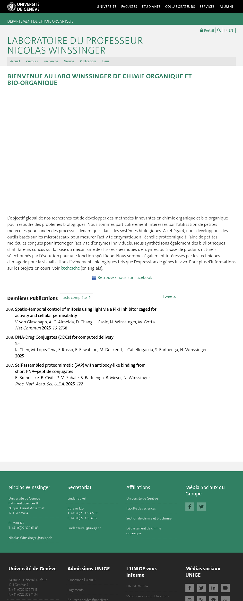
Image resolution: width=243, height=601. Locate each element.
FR (225, 30)
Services (207, 6)
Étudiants (151, 6)
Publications (88, 61)
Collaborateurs (180, 6)
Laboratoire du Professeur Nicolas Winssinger (75, 41)
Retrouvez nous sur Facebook (122, 277)
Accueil (15, 61)
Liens (105, 61)
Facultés (129, 6)
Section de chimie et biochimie (149, 518)
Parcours (32, 61)
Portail (207, 30)
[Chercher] (219, 30)
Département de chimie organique (143, 530)
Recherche (51, 61)
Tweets (169, 296)
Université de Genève (142, 498)
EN (231, 30)
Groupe (69, 61)
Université (106, 6)
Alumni (226, 6)
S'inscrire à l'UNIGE (82, 580)
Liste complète (76, 297)
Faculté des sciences (141, 508)
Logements (76, 590)
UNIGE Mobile (137, 586)
